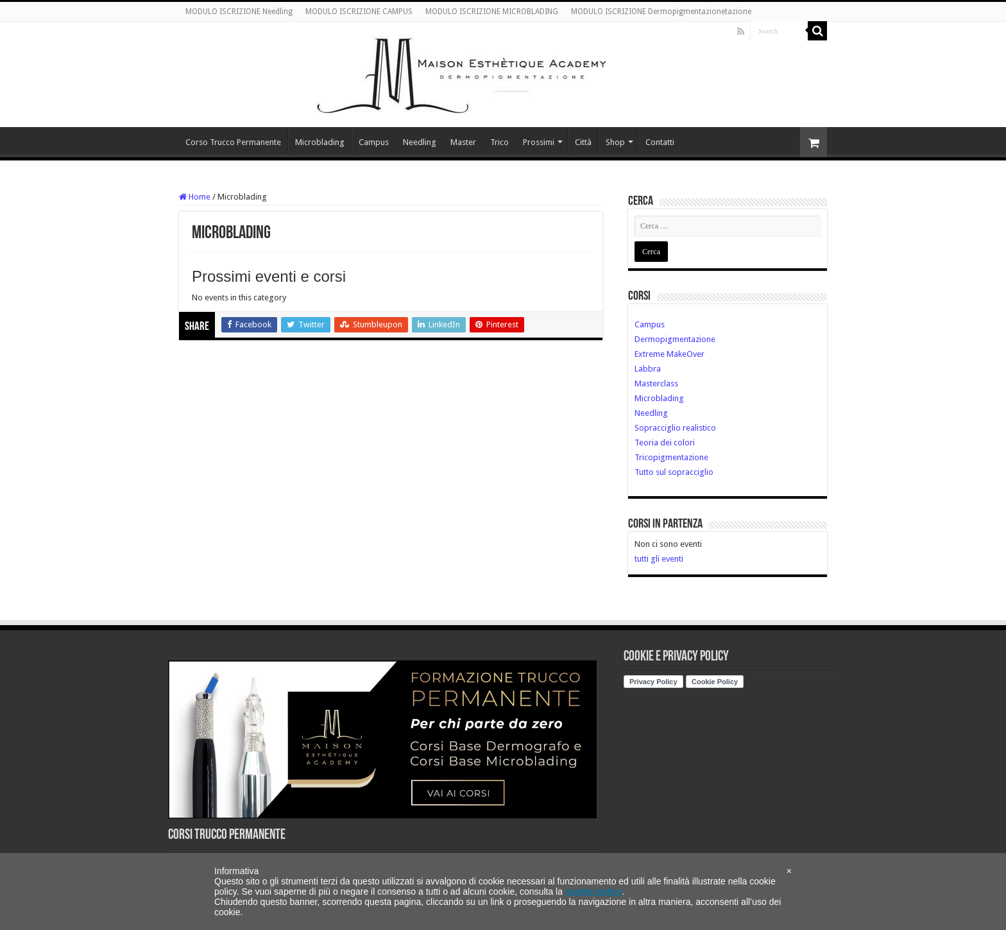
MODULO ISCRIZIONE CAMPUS (359, 11)
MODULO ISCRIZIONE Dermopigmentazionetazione (661, 11)
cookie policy (593, 891)
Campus (374, 142)
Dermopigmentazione (675, 339)
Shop (615, 142)
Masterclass (656, 383)
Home (194, 197)
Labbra (648, 369)
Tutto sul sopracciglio (674, 472)
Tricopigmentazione (671, 457)
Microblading (320, 142)
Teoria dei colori (665, 442)
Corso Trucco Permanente (233, 142)
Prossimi (538, 142)
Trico (499, 142)
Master (463, 142)
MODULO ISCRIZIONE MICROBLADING (491, 11)
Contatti (659, 142)
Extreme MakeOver (669, 354)
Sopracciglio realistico (675, 428)
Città (583, 142)
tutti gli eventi (659, 559)
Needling (419, 142)
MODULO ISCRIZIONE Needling (239, 11)
